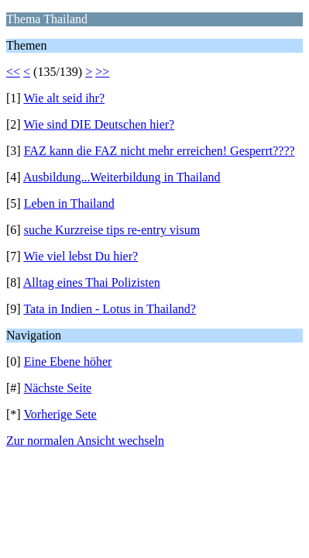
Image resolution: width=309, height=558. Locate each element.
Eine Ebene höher (68, 361)
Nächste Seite (58, 387)
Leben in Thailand (69, 203)
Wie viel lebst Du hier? (80, 256)
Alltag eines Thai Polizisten (91, 282)
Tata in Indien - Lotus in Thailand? (109, 308)
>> (102, 71)
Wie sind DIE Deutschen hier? (98, 124)
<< (13, 71)
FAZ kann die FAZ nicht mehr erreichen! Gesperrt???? (159, 150)
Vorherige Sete (59, 414)
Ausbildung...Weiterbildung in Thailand (122, 177)
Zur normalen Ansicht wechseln (85, 440)
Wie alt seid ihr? (64, 98)
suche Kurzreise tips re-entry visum (112, 229)
